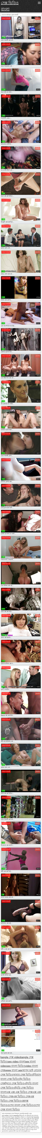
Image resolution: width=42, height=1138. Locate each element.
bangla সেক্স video (10, 1057)
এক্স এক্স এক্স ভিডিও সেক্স (19, 1092)
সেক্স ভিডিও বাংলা (10, 6)
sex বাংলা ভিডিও (16, 1065)
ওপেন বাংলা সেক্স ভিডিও (20, 1105)
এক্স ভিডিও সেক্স (21, 1096)
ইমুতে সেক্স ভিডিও (14, 1083)
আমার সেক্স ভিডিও (23, 1074)
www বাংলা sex (13, 1070)
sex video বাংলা (16, 1061)
